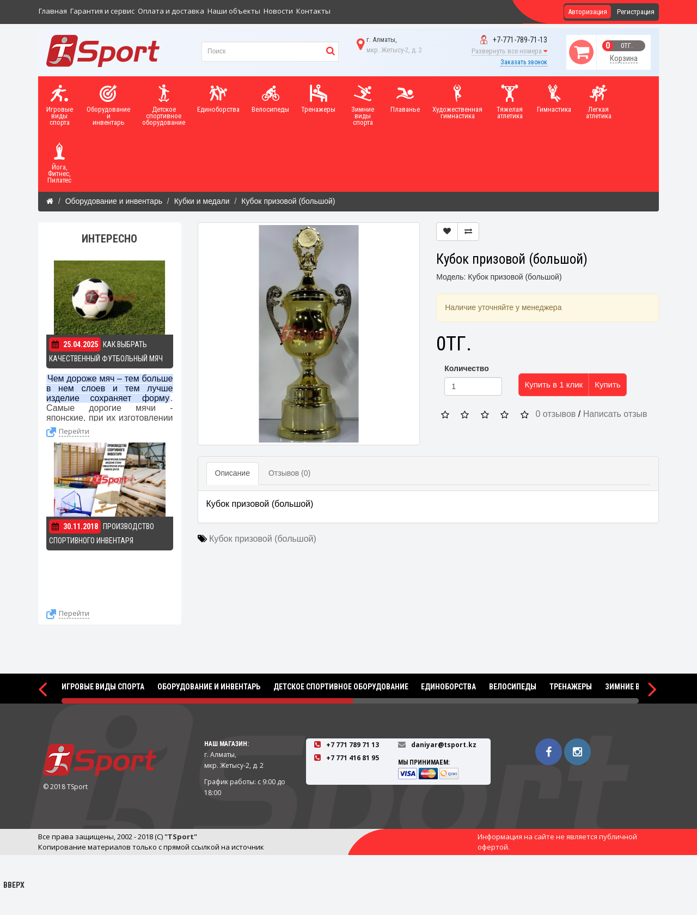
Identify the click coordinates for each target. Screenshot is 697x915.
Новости (278, 11)
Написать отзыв (615, 414)
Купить (607, 384)
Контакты (313, 11)
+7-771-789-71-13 (513, 39)
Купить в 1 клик (553, 384)
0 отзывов (556, 414)
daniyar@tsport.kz (443, 744)
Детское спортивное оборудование (340, 686)
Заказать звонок (523, 62)
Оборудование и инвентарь (113, 201)
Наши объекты (233, 11)
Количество (466, 368)
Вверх (13, 867)
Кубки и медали (202, 201)
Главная (53, 11)
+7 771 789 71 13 (352, 744)
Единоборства (448, 686)
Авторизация (587, 12)
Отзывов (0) (289, 473)
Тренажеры (570, 686)
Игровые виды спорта (103, 686)
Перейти (74, 431)
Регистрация (636, 12)
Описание (232, 473)
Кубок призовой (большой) (288, 201)
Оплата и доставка (171, 11)
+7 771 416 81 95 (352, 757)
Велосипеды (512, 686)
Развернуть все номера (509, 51)
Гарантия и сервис (102, 11)
